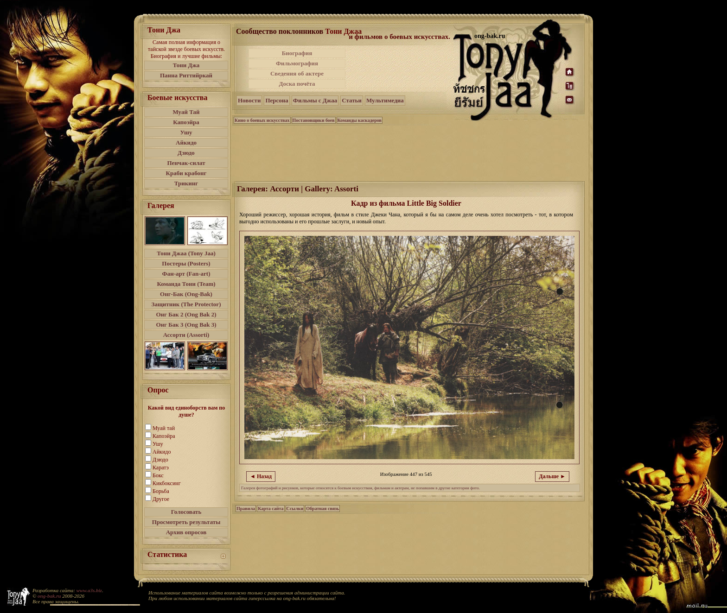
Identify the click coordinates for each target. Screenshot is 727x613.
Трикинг (186, 183)
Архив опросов (186, 532)
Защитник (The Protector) (186, 304)
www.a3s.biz (89, 590)
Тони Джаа (343, 31)
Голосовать (186, 511)
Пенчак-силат (186, 162)
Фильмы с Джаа (315, 100)
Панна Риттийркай (186, 75)
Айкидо (186, 142)
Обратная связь (322, 508)
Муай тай (164, 428)
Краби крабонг (186, 173)
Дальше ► (552, 476)
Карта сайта (270, 508)
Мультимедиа (385, 100)
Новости (249, 100)
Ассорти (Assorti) (186, 334)
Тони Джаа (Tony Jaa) (186, 253)
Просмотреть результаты (186, 521)
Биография (297, 53)
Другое (161, 499)
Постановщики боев (314, 120)
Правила (245, 508)
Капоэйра (186, 122)
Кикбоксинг (167, 483)
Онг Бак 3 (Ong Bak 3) (186, 324)
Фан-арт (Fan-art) (186, 273)
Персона (276, 100)
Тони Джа (186, 65)
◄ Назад (261, 476)
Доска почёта (297, 83)
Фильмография (297, 63)
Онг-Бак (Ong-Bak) (186, 294)
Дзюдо (186, 152)
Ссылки (295, 508)
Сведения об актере (297, 73)
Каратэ (161, 467)
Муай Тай (185, 111)
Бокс (158, 475)
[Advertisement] (400, 68)
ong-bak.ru (49, 596)
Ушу (186, 132)
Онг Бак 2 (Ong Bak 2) (186, 314)
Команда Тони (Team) (186, 283)
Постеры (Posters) (186, 263)
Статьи (352, 100)
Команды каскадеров (360, 120)
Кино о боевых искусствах (262, 120)
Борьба (161, 491)
